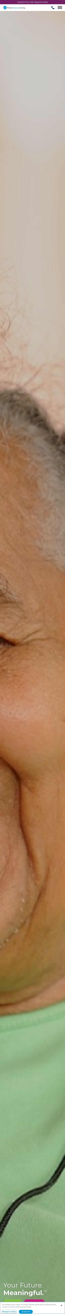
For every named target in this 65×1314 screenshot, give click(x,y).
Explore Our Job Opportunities (32, 2)
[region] (32, 1308)
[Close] (61, 1305)
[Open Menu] (60, 7)
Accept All (26, 1312)
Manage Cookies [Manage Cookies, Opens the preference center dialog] (9, 1312)
